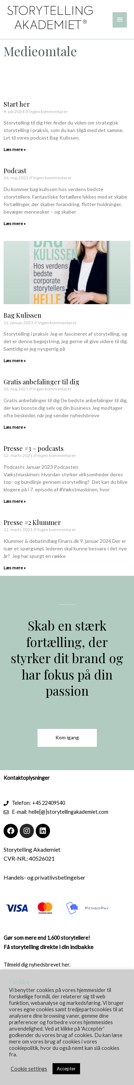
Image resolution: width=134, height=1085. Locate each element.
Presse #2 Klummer (32, 522)
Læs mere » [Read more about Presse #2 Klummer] (15, 567)
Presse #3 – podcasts (34, 448)
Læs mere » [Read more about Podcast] (15, 223)
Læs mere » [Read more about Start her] (15, 149)
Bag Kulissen (22, 315)
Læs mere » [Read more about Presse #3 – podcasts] (15, 501)
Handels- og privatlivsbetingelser (44, 877)
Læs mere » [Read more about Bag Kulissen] (15, 360)
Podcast (15, 170)
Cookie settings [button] (29, 1069)
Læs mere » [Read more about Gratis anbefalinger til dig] (15, 427)
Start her (17, 104)
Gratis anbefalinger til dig (41, 382)
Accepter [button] (66, 1068)
